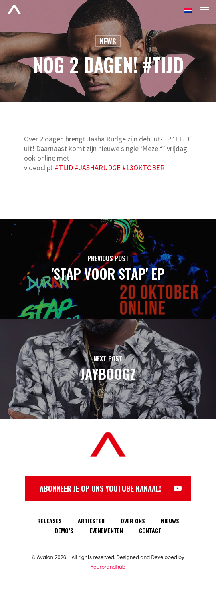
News (108, 41)
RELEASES (49, 520)
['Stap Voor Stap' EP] (108, 269)
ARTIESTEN (91, 520)
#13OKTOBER (143, 167)
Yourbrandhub (108, 566)
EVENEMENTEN (106, 530)
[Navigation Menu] (204, 10)
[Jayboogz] (108, 369)
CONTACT (150, 530)
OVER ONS (133, 520)
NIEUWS (170, 520)
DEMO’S (64, 530)
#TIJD (64, 167)
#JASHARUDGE (98, 167)
